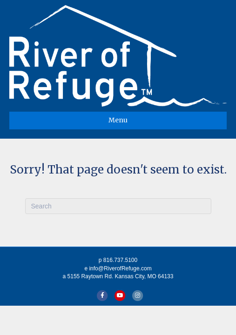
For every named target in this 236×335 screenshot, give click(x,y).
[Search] (118, 206)
